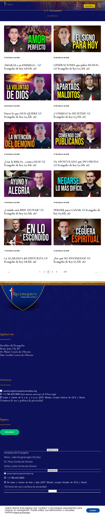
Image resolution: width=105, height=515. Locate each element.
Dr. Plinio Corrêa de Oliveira (18, 461)
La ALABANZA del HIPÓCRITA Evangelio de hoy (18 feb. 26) (25, 260)
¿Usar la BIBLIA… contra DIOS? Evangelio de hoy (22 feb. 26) (24, 163)
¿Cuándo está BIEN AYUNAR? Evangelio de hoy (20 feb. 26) (23, 211)
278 (65, 272)
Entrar (78, 6)
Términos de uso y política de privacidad (25, 486)
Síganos (52, 491)
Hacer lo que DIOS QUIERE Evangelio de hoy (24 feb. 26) (22, 115)
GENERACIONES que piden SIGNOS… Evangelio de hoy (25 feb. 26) (77, 66)
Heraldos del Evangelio (16, 452)
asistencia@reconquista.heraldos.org (19, 391)
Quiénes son (52, 450)
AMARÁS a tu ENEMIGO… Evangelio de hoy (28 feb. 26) (22, 66)
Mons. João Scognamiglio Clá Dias (22, 457)
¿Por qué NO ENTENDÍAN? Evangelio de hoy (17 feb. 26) (72, 260)
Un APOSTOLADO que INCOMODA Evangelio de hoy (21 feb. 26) (76, 163)
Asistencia (52, 470)
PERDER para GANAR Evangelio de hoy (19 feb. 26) (77, 211)
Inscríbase (89, 6)
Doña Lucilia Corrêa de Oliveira (20, 466)
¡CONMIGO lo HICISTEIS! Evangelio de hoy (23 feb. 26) (72, 115)
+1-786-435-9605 (11, 394)
